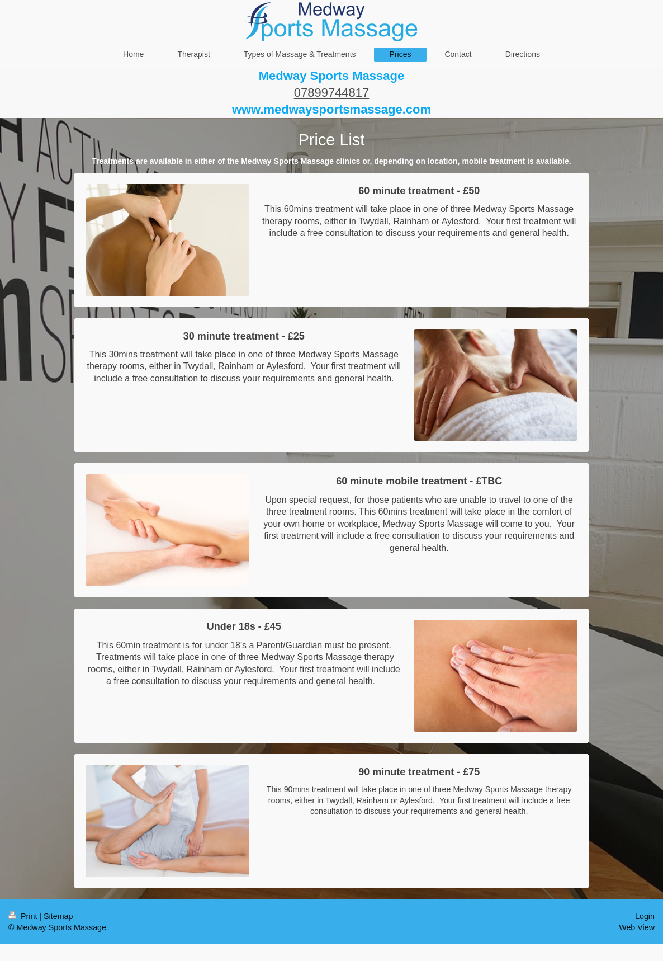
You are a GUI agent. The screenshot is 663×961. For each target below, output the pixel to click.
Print (23, 916)
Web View (637, 927)
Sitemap (58, 916)
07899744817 (332, 93)
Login (645, 916)
